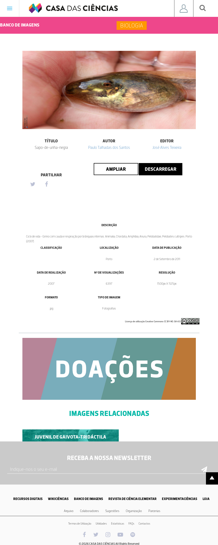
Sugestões (112, 511)
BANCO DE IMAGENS (88, 499)
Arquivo (68, 511)
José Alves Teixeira (166, 147)
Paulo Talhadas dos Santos (109, 147)
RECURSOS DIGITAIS (28, 499)
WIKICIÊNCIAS (58, 499)
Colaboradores (89, 511)
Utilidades (101, 523)
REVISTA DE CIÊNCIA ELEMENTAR (132, 499)
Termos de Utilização (79, 523)
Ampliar (116, 169)
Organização (134, 511)
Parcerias (154, 511)
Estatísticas (117, 523)
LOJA (206, 499)
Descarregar (160, 169)
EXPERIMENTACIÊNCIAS (179, 499)
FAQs (131, 523)
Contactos (144, 523)
